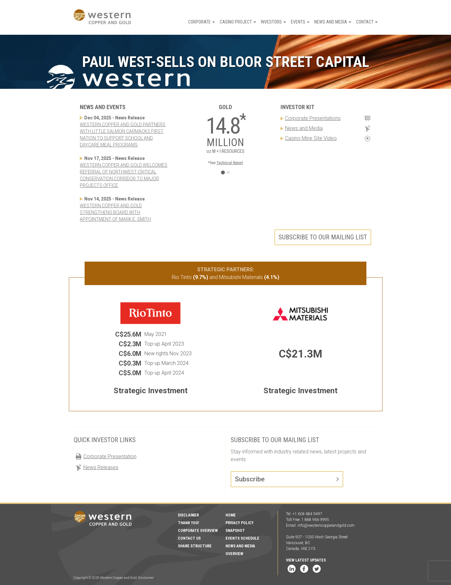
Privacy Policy (239, 523)
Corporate (201, 21)
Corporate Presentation (109, 456)
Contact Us (189, 538)
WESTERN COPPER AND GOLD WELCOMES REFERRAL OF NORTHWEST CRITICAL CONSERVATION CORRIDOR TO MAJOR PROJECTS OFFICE (123, 175)
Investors (273, 21)
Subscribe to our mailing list (323, 237)
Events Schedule (242, 538)
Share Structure (195, 546)
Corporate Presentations (313, 118)
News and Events (102, 107)
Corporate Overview (198, 530)
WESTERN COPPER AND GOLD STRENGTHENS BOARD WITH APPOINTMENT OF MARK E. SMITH (115, 212)
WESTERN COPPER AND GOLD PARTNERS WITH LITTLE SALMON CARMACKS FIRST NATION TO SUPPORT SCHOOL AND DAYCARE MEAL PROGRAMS (122, 134)
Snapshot (235, 530)
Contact (367, 21)
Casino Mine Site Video (311, 138)
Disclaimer (188, 515)
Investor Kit (297, 107)
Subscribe (250, 479)
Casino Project (238, 21)
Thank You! (188, 523)
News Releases (100, 467)
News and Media (332, 21)
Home (231, 515)
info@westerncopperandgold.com (326, 525)
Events (300, 21)
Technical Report (229, 163)
